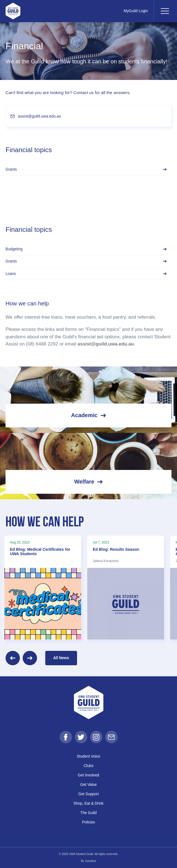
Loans (86, 274)
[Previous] (13, 658)
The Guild (88, 813)
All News (61, 658)
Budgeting (86, 249)
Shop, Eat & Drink (88, 803)
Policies (88, 822)
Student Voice (88, 756)
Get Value (88, 785)
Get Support (88, 794)
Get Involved (88, 775)
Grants (86, 169)
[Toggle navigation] (165, 11)
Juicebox (90, 860)
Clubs (88, 766)
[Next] (30, 658)
